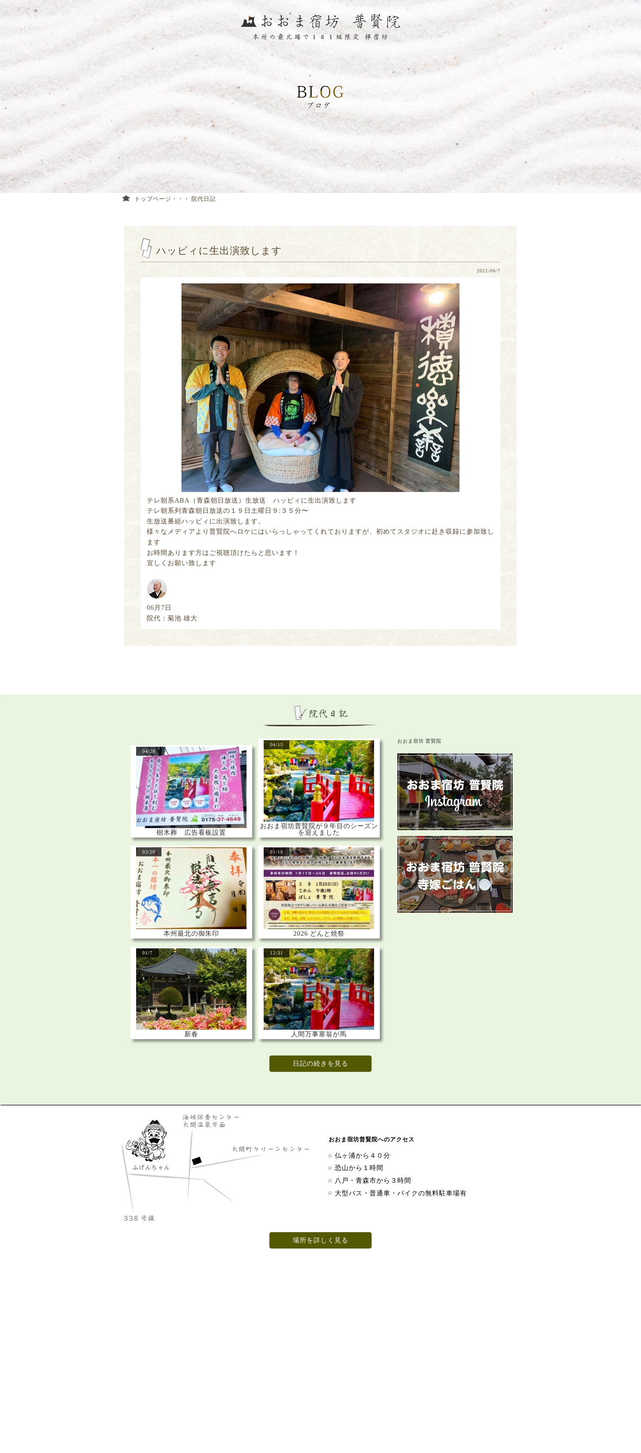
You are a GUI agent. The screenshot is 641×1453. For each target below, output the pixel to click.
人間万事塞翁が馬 (319, 1034)
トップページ (152, 199)
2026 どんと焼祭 (319, 933)
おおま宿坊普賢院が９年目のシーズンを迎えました (319, 829)
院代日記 (203, 199)
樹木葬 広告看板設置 (191, 832)
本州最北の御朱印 (191, 933)
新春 (191, 1034)
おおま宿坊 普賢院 (419, 741)
